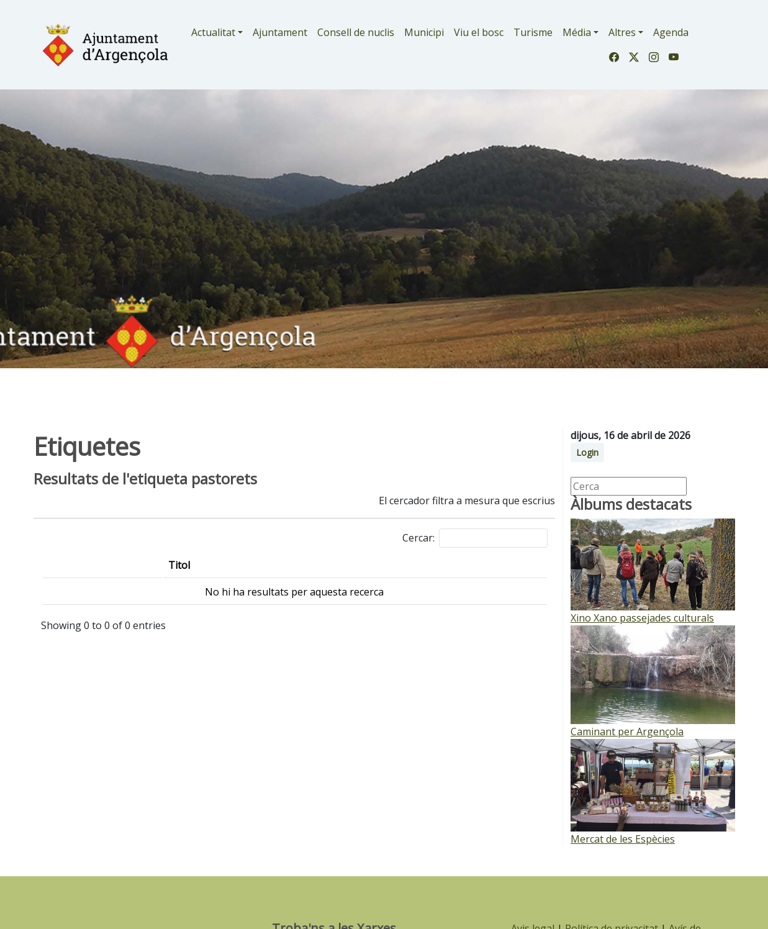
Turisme (533, 32)
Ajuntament (280, 32)
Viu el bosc (479, 32)
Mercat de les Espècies (623, 839)
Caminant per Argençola (627, 731)
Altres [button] (622, 32)
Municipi (424, 32)
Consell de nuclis (355, 32)
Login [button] (587, 452)
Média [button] (576, 32)
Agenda (671, 32)
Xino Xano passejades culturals (642, 618)
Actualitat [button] (213, 32)
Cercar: (475, 538)
